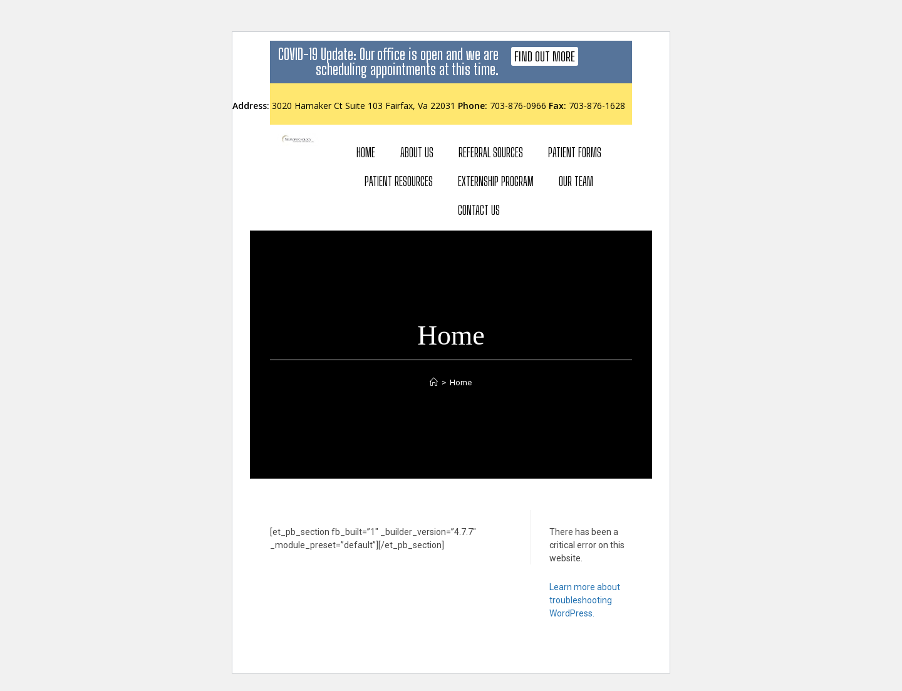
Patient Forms (574, 152)
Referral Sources (491, 152)
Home (365, 152)
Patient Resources (399, 181)
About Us (416, 152)
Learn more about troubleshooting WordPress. (584, 600)
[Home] (434, 382)
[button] (544, 56)
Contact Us (479, 209)
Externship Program (496, 181)
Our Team (576, 181)
